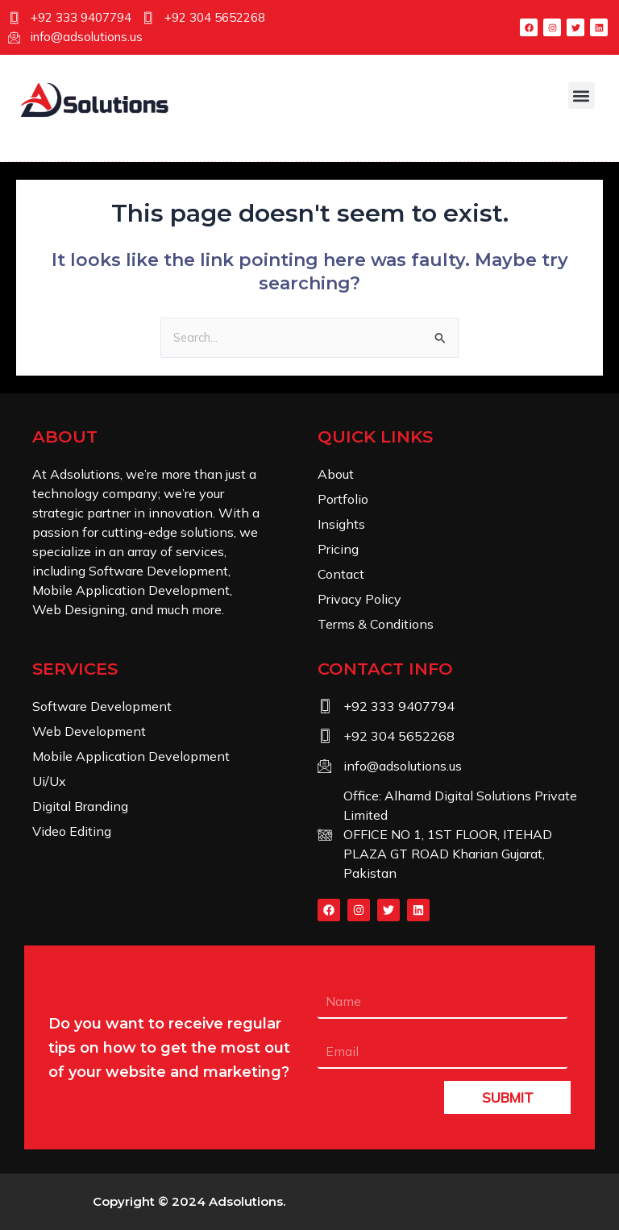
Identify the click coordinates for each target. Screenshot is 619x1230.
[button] (581, 95)
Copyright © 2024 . (189, 1201)
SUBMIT (508, 1097)
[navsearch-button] (68, 145)
